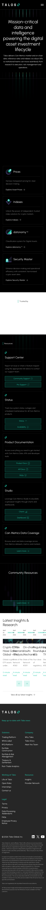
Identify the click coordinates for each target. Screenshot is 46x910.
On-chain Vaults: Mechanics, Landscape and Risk (30, 651)
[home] (11, 5)
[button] (42, 5)
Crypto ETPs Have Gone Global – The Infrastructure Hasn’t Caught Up (11, 651)
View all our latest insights (21, 695)
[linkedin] (33, 836)
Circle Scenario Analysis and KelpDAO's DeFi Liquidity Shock (19, 651)
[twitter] (38, 836)
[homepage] (11, 712)
